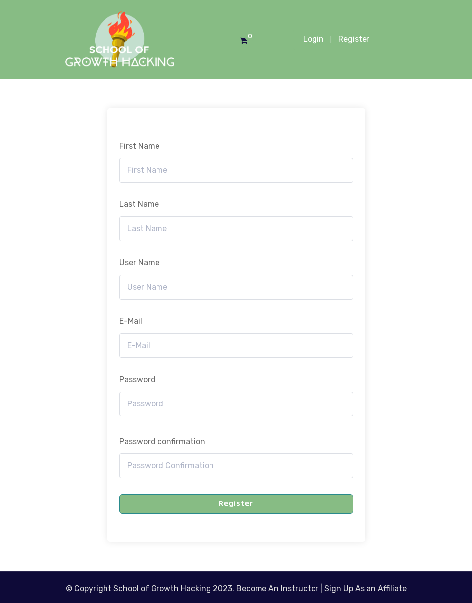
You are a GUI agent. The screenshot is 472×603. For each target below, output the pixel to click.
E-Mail (130, 321)
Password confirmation (162, 441)
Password (137, 379)
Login (313, 39)
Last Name (139, 204)
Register (353, 39)
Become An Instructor (277, 588)
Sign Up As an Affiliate (365, 588)
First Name (139, 146)
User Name (139, 262)
